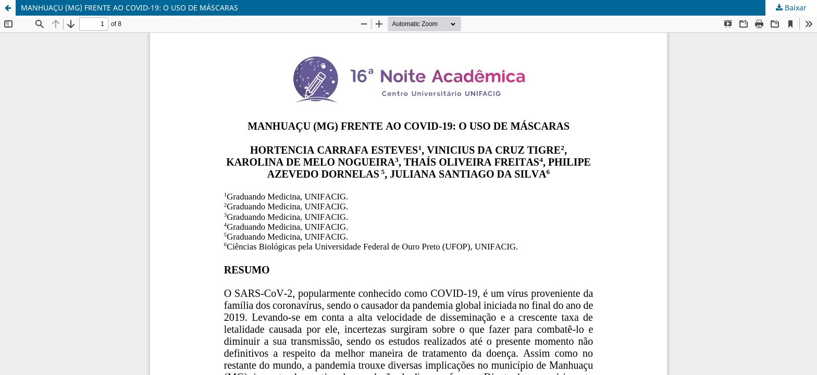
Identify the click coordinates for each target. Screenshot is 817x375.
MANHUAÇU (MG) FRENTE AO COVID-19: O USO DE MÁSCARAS (129, 7)
